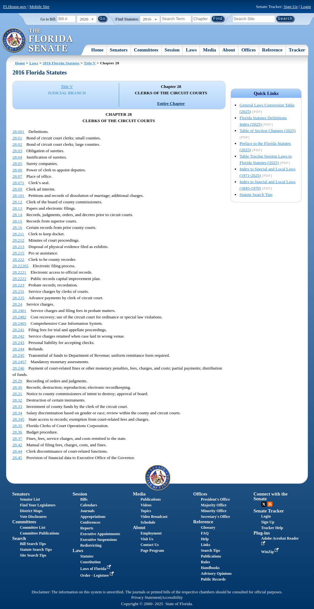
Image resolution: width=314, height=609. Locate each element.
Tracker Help (272, 528)
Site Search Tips (33, 555)
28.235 (18, 297)
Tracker (297, 49)
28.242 (18, 336)
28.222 (18, 259)
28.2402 (19, 317)
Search (19, 538)
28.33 (17, 406)
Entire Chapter (171, 103)
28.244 (18, 349)
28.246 (18, 368)
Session (172, 49)
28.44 (17, 451)
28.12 (17, 201)
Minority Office (213, 511)
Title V (90, 63)
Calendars (88, 505)
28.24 (17, 304)
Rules (205, 562)
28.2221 (19, 272)
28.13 (17, 208)
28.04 (17, 157)
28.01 (17, 138)
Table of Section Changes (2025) (267, 130)
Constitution (90, 562)
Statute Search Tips (256, 194)
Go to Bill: (48, 19)
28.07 (17, 176)
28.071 (18, 182)
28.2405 (19, 323)
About (228, 49)
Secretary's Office (215, 516)
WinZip (270, 552)
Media (209, 49)
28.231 (18, 291)
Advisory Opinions (216, 573)
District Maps (31, 511)
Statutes (86, 556)
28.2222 (19, 278)
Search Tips (210, 550)
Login (306, 6)
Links (205, 545)
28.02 (17, 144)
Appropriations (92, 516)
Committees (146, 49)
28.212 (18, 240)
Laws (191, 49)
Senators (119, 49)
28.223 (18, 285)
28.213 (18, 246)
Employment (151, 533)
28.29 (17, 381)
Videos (146, 505)
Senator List (30, 499)
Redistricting (91, 545)
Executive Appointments (100, 534)
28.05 (17, 163)
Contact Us (150, 545)
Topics (146, 511)
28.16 (17, 227)
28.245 (18, 355)
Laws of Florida (96, 568)
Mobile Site (39, 6)
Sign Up (291, 6)
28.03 (17, 150)
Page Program (152, 550)
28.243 (18, 342)
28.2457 (19, 361)
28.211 (18, 233)
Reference (272, 49)
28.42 (17, 444)
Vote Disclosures (33, 516)
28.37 (17, 438)
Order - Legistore (97, 575)
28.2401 (19, 310)
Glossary (208, 527)
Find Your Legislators (37, 505)
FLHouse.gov (15, 6)
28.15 (17, 221)
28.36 (17, 432)
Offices (248, 49)
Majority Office (213, 505)
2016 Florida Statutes (61, 63)
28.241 (18, 329)
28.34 (17, 412)
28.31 (17, 393)
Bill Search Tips (33, 544)
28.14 (17, 214)
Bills (84, 499)
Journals (87, 511)
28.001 (18, 131)
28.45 (17, 457)
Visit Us (147, 539)
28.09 (17, 189)
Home (97, 49)
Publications (151, 499)
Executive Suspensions (98, 539)
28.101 (18, 195)
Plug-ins (262, 532)
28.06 (17, 170)
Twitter (263, 504)
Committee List (32, 527)
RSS (269, 504)
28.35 (17, 425)
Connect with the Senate (271, 496)
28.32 (17, 400)
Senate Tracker (269, 510)
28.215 (18, 253)
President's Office (215, 499)
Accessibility (172, 597)
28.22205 (20, 265)
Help (205, 539)
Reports (86, 528)
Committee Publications (39, 533)
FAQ (205, 533)
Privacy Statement (146, 597)
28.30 (17, 387)
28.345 (18, 419)
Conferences (90, 522)
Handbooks (210, 568)
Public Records (213, 579)
